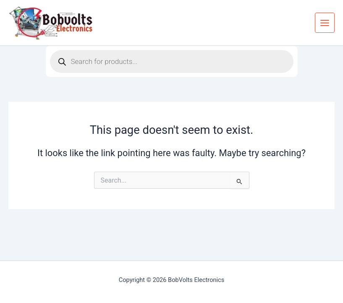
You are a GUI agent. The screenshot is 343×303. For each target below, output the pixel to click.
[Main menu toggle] (325, 22)
